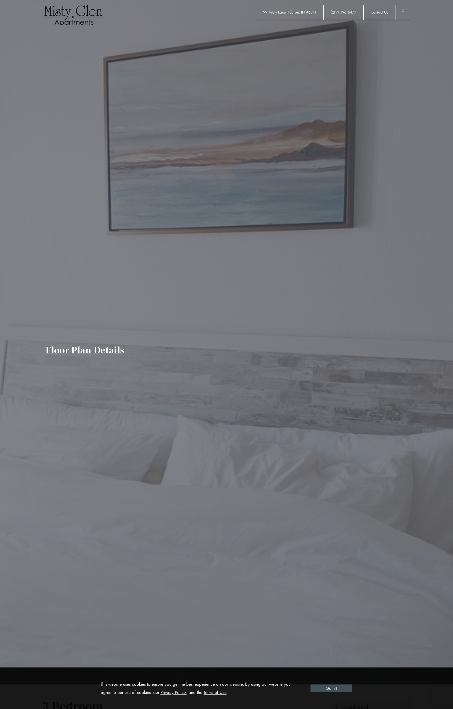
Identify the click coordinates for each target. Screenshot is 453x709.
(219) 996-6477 (343, 12)
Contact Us (379, 12)
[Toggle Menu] (403, 12)
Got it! (331, 688)
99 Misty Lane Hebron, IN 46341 (289, 12)
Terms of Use (215, 692)
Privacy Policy (173, 692)
